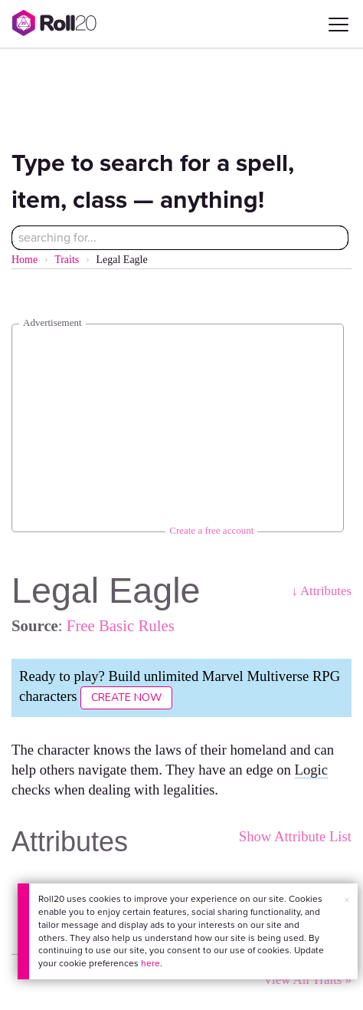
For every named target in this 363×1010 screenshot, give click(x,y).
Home (24, 259)
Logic (312, 770)
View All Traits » (307, 979)
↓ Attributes (321, 591)
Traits (66, 259)
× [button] (347, 900)
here (150, 963)
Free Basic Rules (121, 625)
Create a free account (211, 530)
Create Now (126, 697)
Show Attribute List (295, 836)
